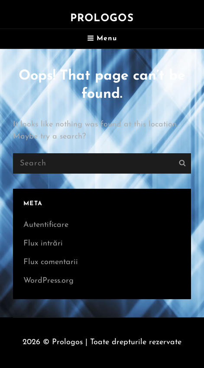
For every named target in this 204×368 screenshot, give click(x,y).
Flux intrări (43, 243)
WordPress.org (48, 281)
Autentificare (45, 225)
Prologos (102, 18)
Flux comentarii (50, 262)
